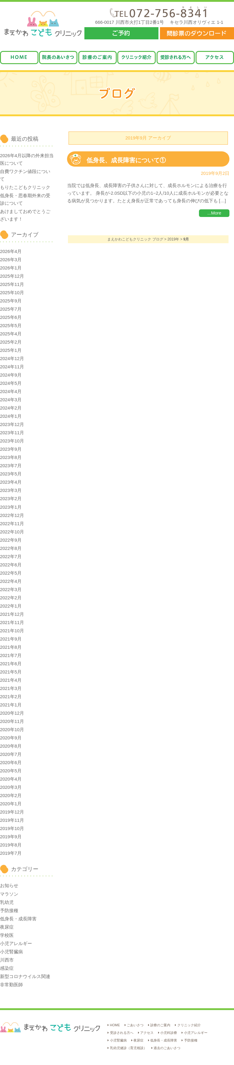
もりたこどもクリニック (25, 187)
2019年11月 (12, 820)
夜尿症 (7, 927)
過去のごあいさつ (167, 1048)
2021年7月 (11, 655)
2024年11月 (12, 366)
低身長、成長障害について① (129, 160)
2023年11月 (12, 432)
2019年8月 (11, 845)
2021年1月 (11, 704)
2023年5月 (11, 473)
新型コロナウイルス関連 (25, 976)
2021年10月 (12, 630)
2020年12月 (12, 713)
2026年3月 (11, 259)
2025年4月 (11, 333)
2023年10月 (12, 441)
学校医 (7, 935)
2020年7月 (11, 754)
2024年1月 (11, 416)
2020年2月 (11, 795)
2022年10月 (12, 531)
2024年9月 (11, 375)
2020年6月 (11, 762)
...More (214, 213)
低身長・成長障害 (18, 918)
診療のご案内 (160, 1025)
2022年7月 (11, 556)
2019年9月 (11, 836)
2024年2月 (11, 408)
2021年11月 (12, 622)
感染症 (7, 968)
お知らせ (9, 885)
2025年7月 (11, 309)
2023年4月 (11, 482)
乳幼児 (7, 902)
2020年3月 (11, 787)
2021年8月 (11, 647)
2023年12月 (12, 424)
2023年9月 (11, 449)
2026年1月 (11, 267)
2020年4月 (11, 779)
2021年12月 (12, 614)
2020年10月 (12, 729)
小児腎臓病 (11, 951)
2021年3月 (11, 688)
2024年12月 (12, 358)
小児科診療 (168, 1032)
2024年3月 (11, 399)
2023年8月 (11, 457)
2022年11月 (12, 523)
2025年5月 (11, 325)
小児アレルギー (16, 943)
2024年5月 (11, 383)
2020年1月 (11, 803)
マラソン (9, 894)
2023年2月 (11, 498)
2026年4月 (11, 251)
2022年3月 (11, 589)
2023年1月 (11, 507)
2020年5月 (11, 770)
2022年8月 (11, 548)
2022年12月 (12, 515)
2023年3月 (11, 490)
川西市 (7, 960)
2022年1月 (11, 606)
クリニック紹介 (189, 1025)
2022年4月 (11, 581)
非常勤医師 (11, 984)
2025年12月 (12, 276)
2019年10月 (12, 828)
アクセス (147, 1032)
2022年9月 (11, 540)
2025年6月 (11, 317)
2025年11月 (12, 284)
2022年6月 (11, 564)
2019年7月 (11, 853)
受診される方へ (121, 1032)
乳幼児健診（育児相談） (128, 1048)
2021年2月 (11, 696)
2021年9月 (11, 639)
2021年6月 (11, 663)
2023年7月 (11, 465)
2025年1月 (11, 350)
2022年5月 (11, 573)
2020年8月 (11, 746)
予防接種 (9, 910)
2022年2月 (11, 597)
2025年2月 (11, 342)
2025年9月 (11, 300)
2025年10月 (12, 292)
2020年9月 (11, 737)
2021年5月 (11, 672)
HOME (115, 1025)
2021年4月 (11, 680)
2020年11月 (12, 721)
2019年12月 (12, 812)
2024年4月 (11, 391)
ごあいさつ (135, 1025)
